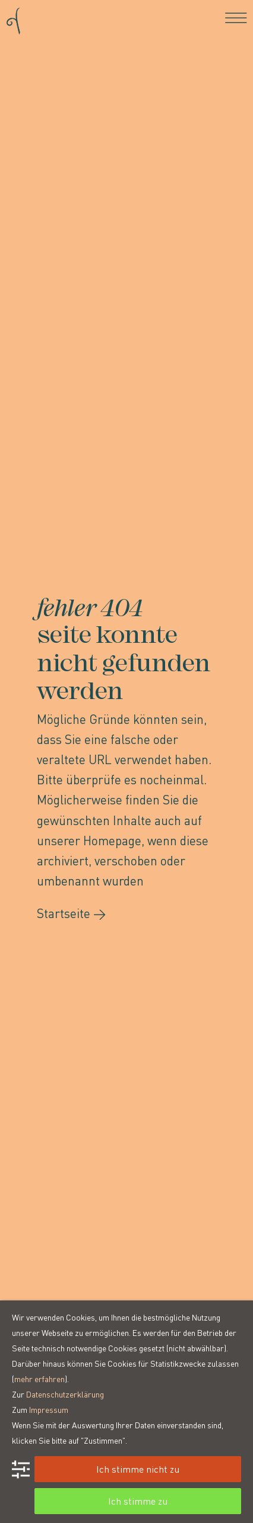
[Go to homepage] (13, 17)
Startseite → (71, 913)
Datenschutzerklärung (65, 1394)
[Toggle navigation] (236, 17)
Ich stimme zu (137, 1501)
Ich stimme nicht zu (137, 1469)
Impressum (48, 1409)
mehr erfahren (39, 1378)
